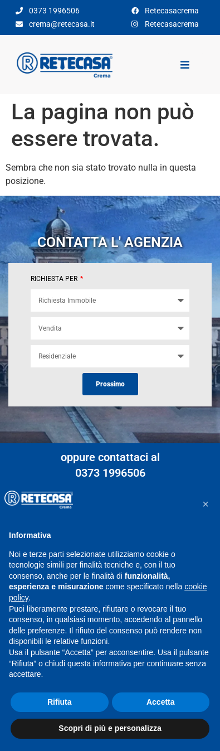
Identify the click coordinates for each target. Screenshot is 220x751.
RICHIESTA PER (55, 279)
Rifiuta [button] (59, 701)
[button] (205, 504)
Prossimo (110, 384)
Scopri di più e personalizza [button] (109, 728)
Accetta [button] (160, 701)
